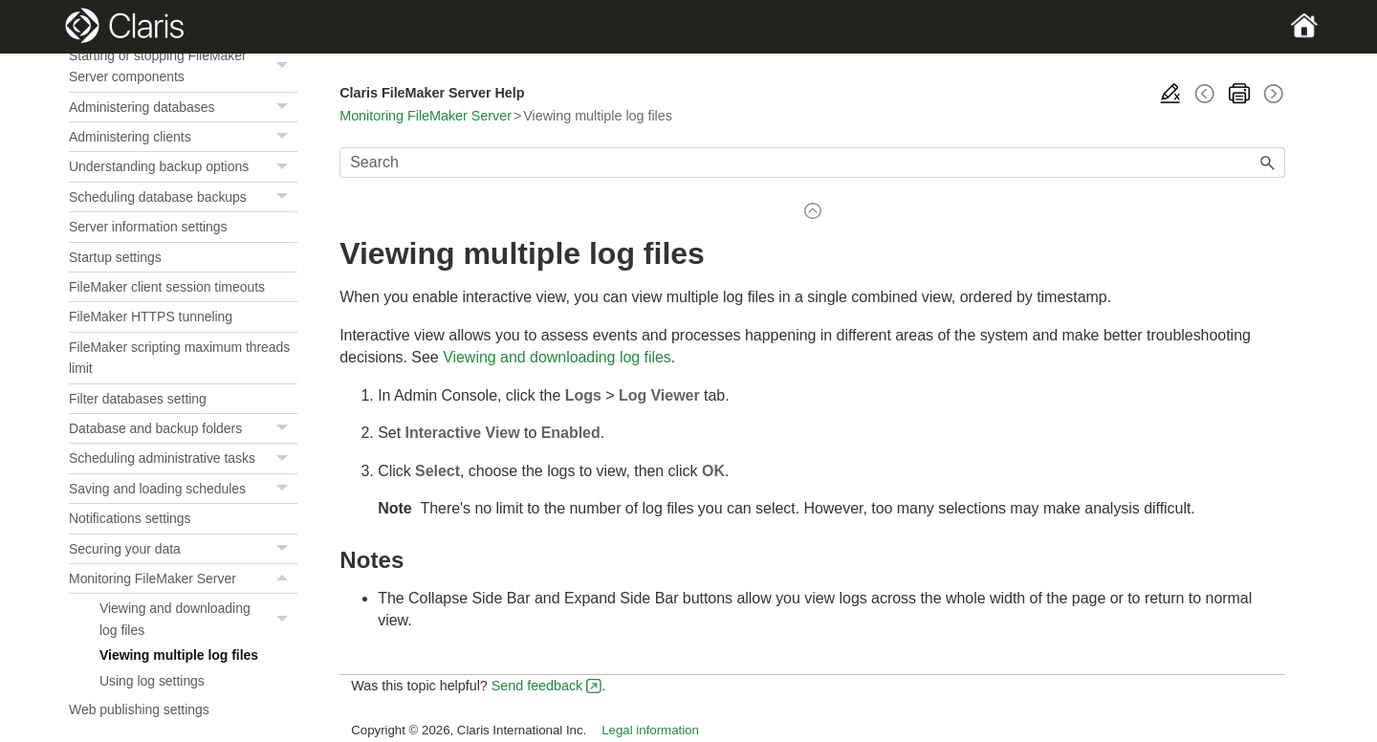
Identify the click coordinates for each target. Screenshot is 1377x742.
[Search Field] (812, 162)
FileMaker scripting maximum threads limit (179, 357)
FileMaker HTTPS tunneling (150, 316)
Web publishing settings (139, 709)
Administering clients (183, 137)
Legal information (650, 730)
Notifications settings (130, 518)
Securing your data (183, 549)
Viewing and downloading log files (198, 619)
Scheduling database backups (183, 197)
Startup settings (115, 257)
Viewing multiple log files (178, 655)
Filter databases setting (138, 398)
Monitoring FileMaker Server (183, 578)
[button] (284, 66)
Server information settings (148, 226)
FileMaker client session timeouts (167, 287)
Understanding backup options (183, 167)
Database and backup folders (183, 429)
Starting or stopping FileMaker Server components (183, 66)
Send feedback (537, 685)
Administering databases (183, 107)
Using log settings (152, 680)
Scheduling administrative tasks (183, 458)
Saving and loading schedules (183, 489)
